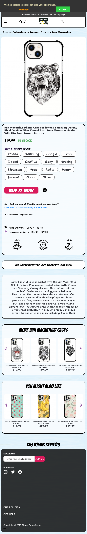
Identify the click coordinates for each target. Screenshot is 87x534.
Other (47, 177)
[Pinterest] (20, 472)
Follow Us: (8, 467)
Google (51, 154)
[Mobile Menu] (11, 21)
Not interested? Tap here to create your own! (43, 265)
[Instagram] (6, 472)
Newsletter (9, 453)
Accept (63, 9)
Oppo (30, 177)
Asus (34, 169)
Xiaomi (13, 161)
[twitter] (13, 472)
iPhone (13, 154)
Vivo (69, 154)
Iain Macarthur (61, 32)
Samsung (32, 154)
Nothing (67, 161)
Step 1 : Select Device (18, 148)
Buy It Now (21, 190)
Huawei (13, 177)
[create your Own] (28, 23)
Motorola (15, 169)
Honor (66, 169)
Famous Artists (39, 32)
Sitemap (4, 528)
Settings (24, 9)
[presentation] (7, 349)
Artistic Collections (14, 32)
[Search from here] (58, 21)
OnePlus (31, 161)
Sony (49, 161)
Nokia (50, 169)
